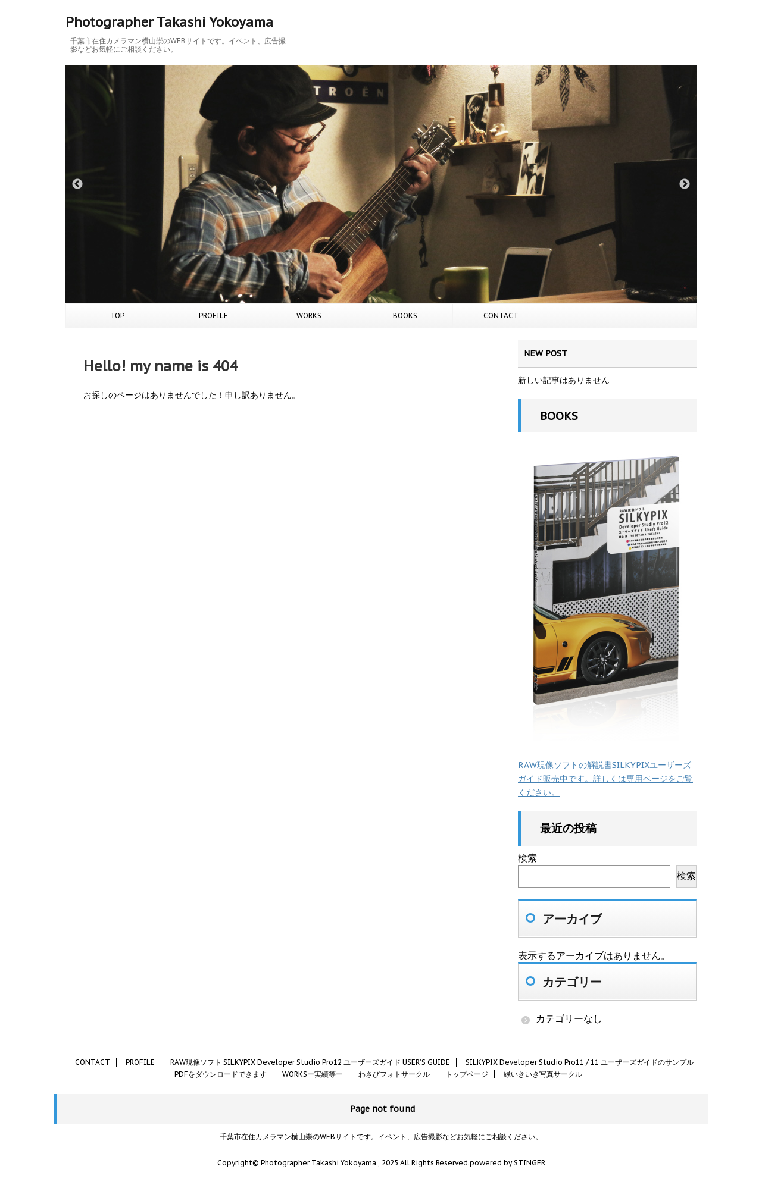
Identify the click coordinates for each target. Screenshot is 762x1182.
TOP (117, 315)
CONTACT (501, 315)
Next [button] (685, 184)
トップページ (466, 1074)
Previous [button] (77, 184)
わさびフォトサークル (394, 1074)
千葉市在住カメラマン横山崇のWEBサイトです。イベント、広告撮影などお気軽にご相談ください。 (381, 1136)
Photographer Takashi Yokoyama (169, 22)
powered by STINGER (507, 1162)
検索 (527, 858)
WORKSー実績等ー (312, 1074)
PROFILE (213, 315)
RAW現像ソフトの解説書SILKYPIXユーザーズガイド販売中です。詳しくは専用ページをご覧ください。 (605, 779)
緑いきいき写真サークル (543, 1074)
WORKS (308, 315)
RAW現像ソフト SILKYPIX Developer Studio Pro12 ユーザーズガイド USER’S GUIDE (310, 1062)
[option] (381, 184)
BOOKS (405, 315)
